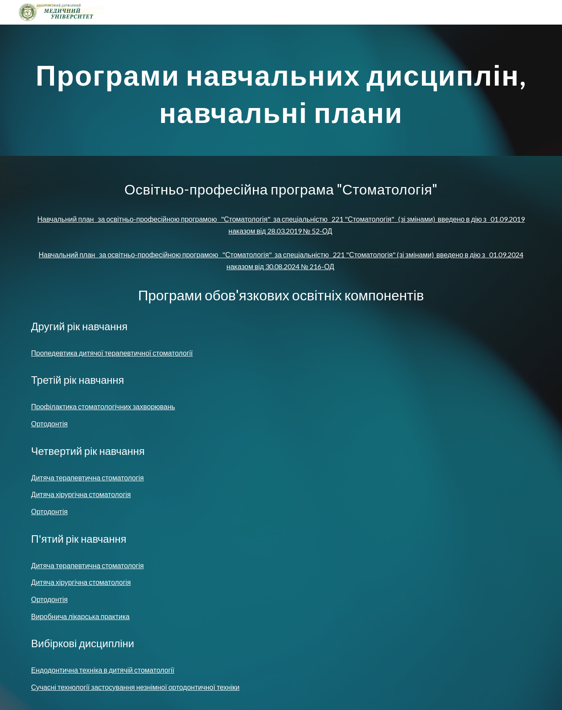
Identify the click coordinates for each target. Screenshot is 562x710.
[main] (281, 90)
